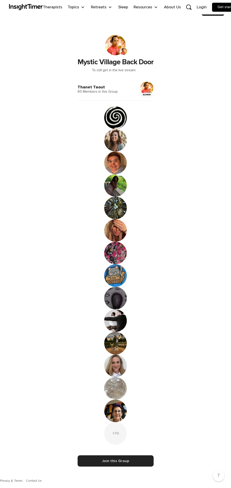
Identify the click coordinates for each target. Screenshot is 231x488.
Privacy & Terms (11, 481)
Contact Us (34, 481)
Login (202, 7)
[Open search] (188, 7)
